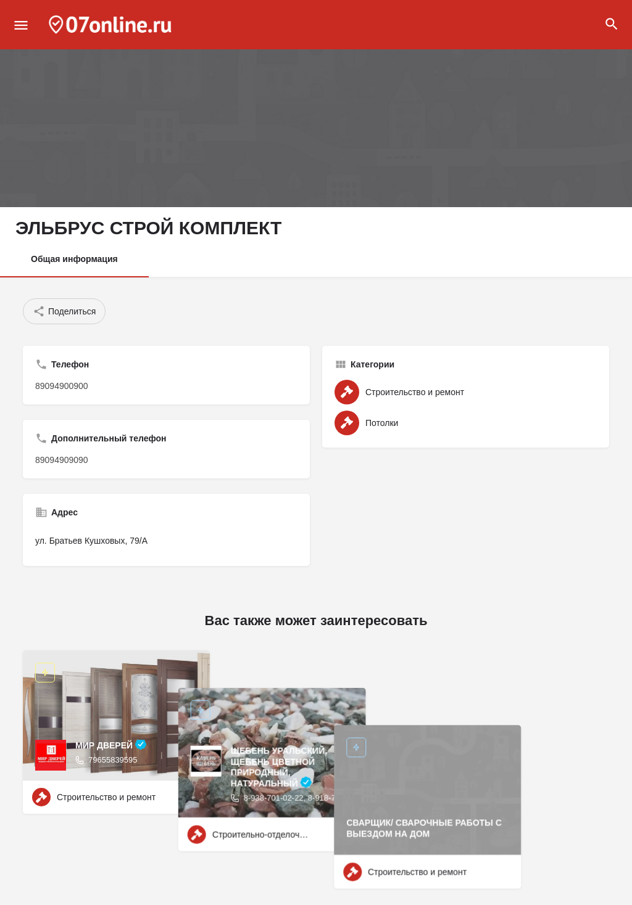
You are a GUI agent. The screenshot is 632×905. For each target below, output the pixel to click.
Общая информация (74, 259)
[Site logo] (111, 24)
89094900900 (61, 386)
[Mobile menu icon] (21, 25)
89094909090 (61, 460)
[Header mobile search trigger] (612, 24)
